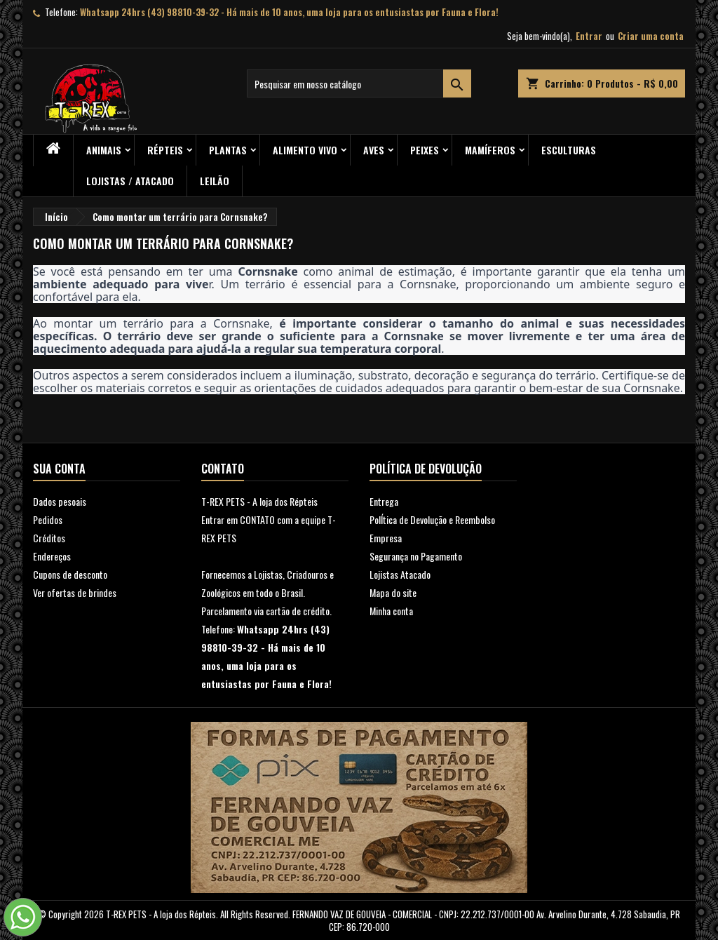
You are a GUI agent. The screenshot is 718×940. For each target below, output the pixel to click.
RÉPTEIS (165, 149)
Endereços (52, 556)
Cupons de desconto (70, 574)
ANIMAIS (103, 149)
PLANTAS (228, 149)
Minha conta (391, 610)
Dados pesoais (59, 501)
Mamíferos (490, 149)
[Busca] (359, 83)
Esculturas (568, 149)
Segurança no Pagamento (416, 556)
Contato (222, 468)
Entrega (384, 501)
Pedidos (47, 519)
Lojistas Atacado (400, 574)
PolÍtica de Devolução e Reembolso (432, 519)
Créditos (49, 537)
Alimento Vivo (305, 149)
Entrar (589, 36)
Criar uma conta (651, 36)
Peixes (424, 149)
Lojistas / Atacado (130, 180)
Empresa (386, 537)
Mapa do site (393, 592)
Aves (373, 149)
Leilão (214, 180)
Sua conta (59, 468)
